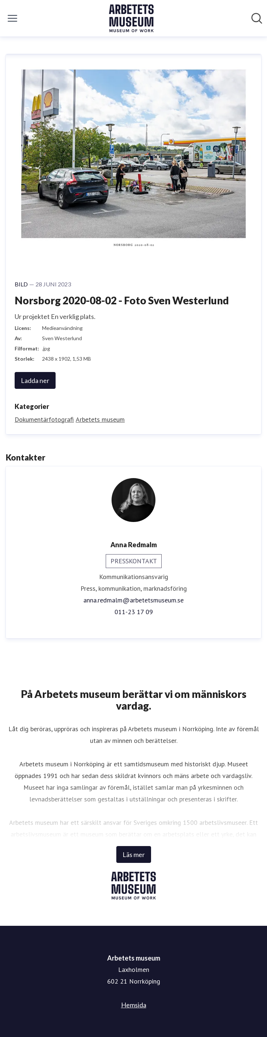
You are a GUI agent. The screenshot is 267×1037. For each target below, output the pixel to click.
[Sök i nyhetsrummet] (257, 18)
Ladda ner (35, 380)
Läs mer (134, 854)
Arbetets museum (100, 419)
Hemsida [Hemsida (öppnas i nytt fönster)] (133, 1005)
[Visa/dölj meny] (12, 18)
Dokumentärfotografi (44, 419)
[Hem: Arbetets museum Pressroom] (131, 18)
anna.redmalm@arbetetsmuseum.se (133, 600)
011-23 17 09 (133, 612)
